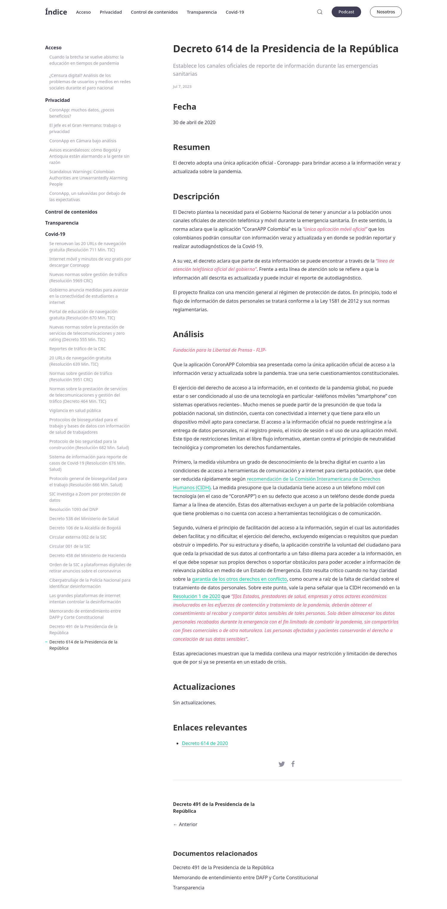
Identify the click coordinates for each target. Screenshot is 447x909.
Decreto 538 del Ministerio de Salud (84, 518)
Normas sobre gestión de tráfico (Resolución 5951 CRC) (80, 376)
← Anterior (185, 824)
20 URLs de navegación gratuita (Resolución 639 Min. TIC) (80, 361)
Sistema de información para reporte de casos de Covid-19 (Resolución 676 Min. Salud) (88, 463)
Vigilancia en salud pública (75, 410)
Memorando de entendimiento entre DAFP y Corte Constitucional (85, 614)
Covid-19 (235, 12)
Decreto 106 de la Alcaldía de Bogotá (85, 528)
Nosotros (386, 12)
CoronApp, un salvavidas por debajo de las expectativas (87, 196)
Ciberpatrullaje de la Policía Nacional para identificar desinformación (89, 583)
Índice (56, 12)
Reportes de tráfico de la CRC (77, 348)
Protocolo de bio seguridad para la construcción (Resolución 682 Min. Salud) (89, 444)
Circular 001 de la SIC (69, 546)
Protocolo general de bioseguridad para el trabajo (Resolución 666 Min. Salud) (88, 481)
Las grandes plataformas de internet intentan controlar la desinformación (85, 599)
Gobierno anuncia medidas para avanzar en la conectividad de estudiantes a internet (88, 296)
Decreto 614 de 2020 (205, 743)
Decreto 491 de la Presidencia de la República (83, 629)
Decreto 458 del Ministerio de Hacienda (87, 555)
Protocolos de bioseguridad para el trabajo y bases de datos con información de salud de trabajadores (89, 426)
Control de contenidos (154, 12)
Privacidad (111, 12)
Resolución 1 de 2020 (196, 596)
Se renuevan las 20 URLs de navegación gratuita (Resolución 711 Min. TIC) (87, 246)
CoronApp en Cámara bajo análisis (82, 140)
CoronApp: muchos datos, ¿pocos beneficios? (81, 113)
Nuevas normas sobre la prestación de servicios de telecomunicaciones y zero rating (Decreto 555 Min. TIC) (87, 333)
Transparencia (202, 12)
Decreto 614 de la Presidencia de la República (83, 645)
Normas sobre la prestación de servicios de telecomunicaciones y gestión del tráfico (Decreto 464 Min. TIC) (88, 395)
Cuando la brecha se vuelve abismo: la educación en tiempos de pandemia (86, 60)
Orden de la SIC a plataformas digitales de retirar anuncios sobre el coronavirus (90, 568)
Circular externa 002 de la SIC (77, 537)
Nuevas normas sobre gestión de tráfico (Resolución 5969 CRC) (88, 277)
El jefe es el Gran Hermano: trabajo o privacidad (85, 128)
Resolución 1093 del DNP (73, 509)
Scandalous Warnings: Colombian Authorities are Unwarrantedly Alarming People (88, 178)
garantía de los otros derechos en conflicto (239, 579)
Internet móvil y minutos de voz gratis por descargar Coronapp (90, 262)
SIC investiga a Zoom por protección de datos (87, 497)
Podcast (346, 12)
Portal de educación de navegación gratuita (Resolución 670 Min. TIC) (83, 315)
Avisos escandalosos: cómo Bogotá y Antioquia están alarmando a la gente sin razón (89, 156)
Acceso (83, 12)
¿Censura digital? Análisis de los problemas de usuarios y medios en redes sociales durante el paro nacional (90, 81)
